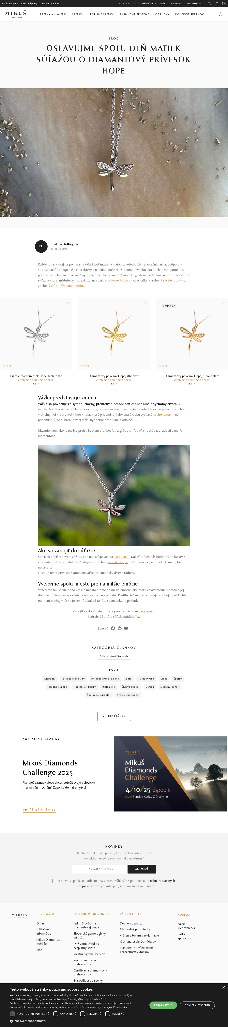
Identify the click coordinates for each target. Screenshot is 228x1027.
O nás (135, 4)
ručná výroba (146, 679)
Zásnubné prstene (134, 14)
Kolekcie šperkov (189, 14)
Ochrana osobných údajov (138, 941)
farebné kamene (57, 687)
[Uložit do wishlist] (67, 302)
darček (150, 687)
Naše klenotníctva (186, 926)
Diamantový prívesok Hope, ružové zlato (192, 376)
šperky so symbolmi (99, 695)
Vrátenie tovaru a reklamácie (139, 935)
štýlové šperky (130, 687)
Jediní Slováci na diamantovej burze (86, 925)
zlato (129, 679)
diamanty (49, 679)
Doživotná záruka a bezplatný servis (87, 946)
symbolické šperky (128, 695)
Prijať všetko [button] (163, 1005)
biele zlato (108, 687)
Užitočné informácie (155, 4)
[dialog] (114, 1005)
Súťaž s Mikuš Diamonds (114, 656)
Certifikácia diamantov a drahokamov (90, 972)
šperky (178, 679)
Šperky (77, 14)
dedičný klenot (169, 687)
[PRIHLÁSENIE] (217, 3)
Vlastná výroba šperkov (89, 954)
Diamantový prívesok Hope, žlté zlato (114, 376)
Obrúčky (162, 14)
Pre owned (177, 4)
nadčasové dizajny (85, 687)
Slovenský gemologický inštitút (90, 935)
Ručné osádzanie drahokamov (85, 962)
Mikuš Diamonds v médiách (49, 942)
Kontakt (184, 915)
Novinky (124, 4)
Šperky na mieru (53, 14)
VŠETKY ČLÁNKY (114, 716)
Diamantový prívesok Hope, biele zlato (36, 376)
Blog (39, 950)
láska (164, 679)
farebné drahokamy (73, 679)
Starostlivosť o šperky (88, 980)
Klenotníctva (195, 4)
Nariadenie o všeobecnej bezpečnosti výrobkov (137, 950)
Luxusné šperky (101, 14)
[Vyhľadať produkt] (221, 14)
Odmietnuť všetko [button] (197, 1005)
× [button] (223, 987)
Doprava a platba (131, 923)
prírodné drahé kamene (105, 679)
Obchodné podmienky (135, 929)
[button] (77, 1021)
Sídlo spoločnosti (186, 936)
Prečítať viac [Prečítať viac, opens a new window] (120, 1007)
